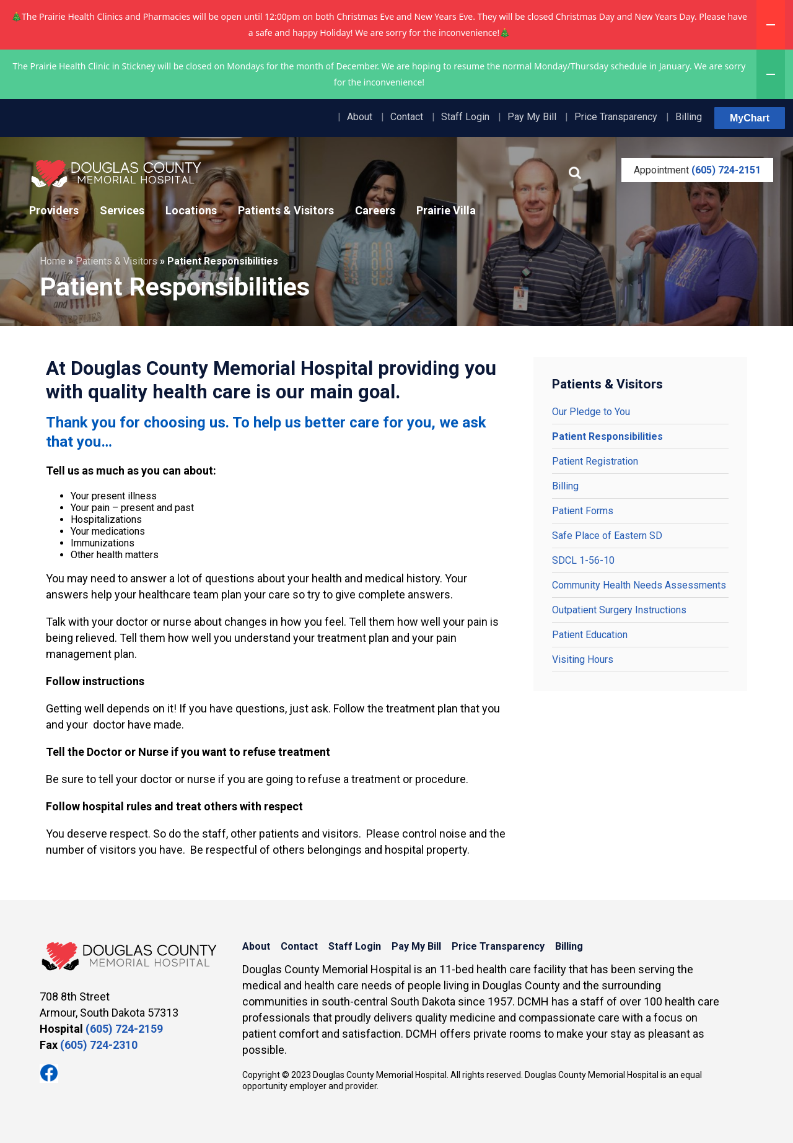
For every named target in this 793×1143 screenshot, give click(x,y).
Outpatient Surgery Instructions (619, 610)
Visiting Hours (582, 659)
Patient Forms (582, 511)
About (359, 117)
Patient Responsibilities (607, 436)
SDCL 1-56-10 (583, 560)
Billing (688, 117)
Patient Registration (595, 461)
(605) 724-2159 (124, 1028)
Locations (191, 210)
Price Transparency (615, 117)
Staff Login (465, 117)
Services (122, 210)
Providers (54, 210)
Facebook (49, 1073)
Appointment (697, 170)
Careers (375, 210)
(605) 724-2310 (99, 1044)
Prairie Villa (446, 210)
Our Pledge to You (591, 412)
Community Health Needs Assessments (639, 585)
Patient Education (590, 635)
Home (53, 261)
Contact (406, 117)
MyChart (749, 118)
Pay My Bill (531, 117)
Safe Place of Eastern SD (607, 535)
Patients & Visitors (286, 210)
